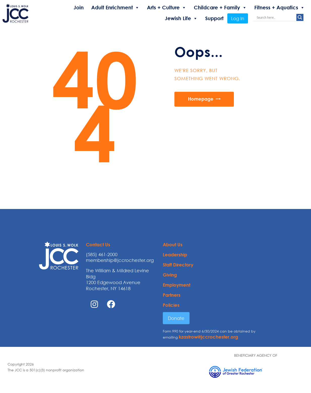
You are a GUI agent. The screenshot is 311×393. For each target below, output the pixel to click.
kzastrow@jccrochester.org (208, 337)
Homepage (200, 99)
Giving (170, 275)
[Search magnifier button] (299, 17)
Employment (176, 285)
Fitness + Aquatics (279, 8)
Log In (237, 18)
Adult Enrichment (115, 8)
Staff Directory (178, 264)
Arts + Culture (166, 8)
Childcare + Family (220, 8)
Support (214, 18)
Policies (171, 305)
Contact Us (98, 244)
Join (79, 7)
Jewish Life (181, 18)
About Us (172, 244)
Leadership (175, 254)
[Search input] (276, 17)
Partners (171, 295)
